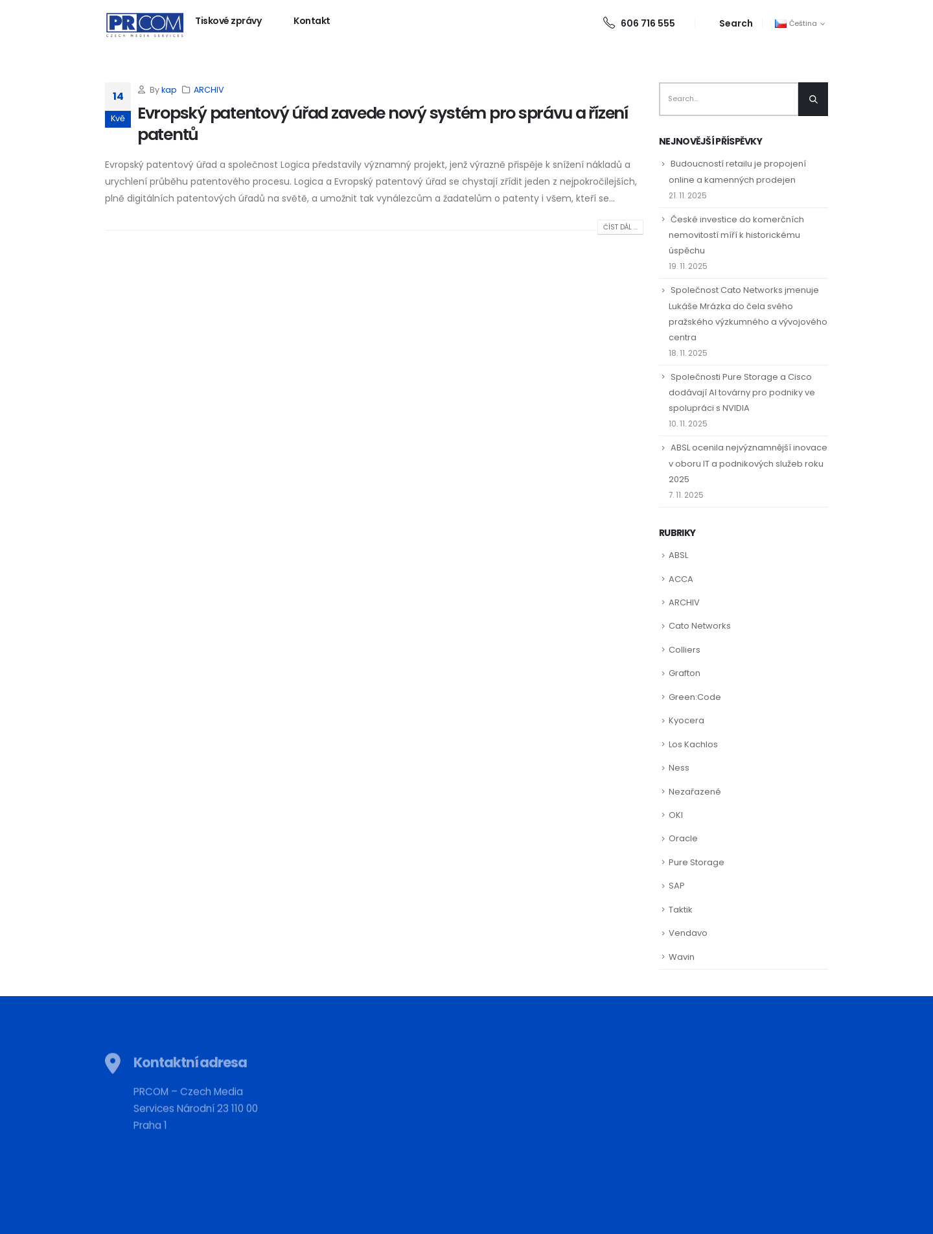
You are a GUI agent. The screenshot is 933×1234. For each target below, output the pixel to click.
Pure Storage (696, 862)
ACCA (681, 579)
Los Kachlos (693, 744)
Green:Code (695, 697)
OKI (676, 815)
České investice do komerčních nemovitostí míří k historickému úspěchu (736, 235)
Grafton (684, 673)
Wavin (682, 957)
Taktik (681, 909)
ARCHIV (209, 89)
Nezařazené (695, 792)
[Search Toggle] (728, 23)
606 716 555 (639, 23)
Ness (679, 768)
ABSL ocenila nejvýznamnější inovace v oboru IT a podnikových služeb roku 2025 (748, 463)
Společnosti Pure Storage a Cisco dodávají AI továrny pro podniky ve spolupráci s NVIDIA (742, 392)
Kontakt (312, 20)
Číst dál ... (620, 227)
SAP (677, 885)
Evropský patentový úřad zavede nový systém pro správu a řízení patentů (382, 124)
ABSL (678, 555)
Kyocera (686, 720)
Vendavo (688, 933)
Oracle (683, 838)
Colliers (684, 650)
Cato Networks (700, 626)
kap (169, 89)
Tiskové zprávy (228, 20)
